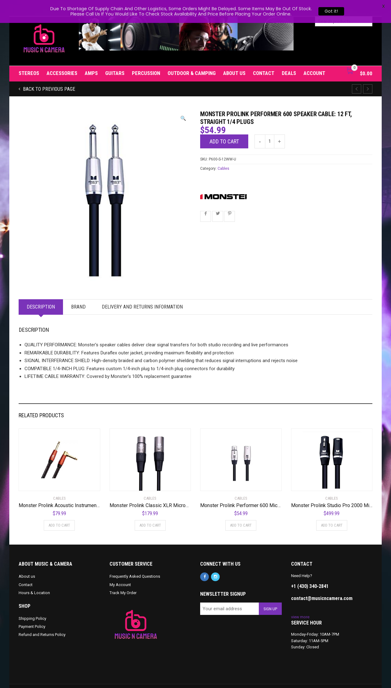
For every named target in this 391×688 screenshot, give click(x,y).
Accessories (62, 57)
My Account (120, 568)
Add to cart (224, 125)
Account (314, 57)
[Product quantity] (269, 125)
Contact (263, 57)
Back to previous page (48, 73)
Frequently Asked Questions (135, 560)
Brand (78, 291)
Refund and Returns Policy (42, 618)
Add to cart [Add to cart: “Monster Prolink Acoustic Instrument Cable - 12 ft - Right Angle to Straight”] (59, 509)
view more (300, 600)
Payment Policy (32, 610)
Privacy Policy (153, 678)
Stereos (29, 57)
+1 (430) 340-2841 (310, 570)
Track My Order (123, 576)
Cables (223, 152)
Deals (289, 57)
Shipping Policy (32, 602)
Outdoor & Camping (192, 57)
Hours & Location (34, 576)
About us (234, 57)
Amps (91, 57)
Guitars (114, 57)
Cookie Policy (126, 678)
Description (41, 291)
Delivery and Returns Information (142, 291)
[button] (183, 102)
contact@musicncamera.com (322, 582)
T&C (172, 678)
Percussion (146, 57)
